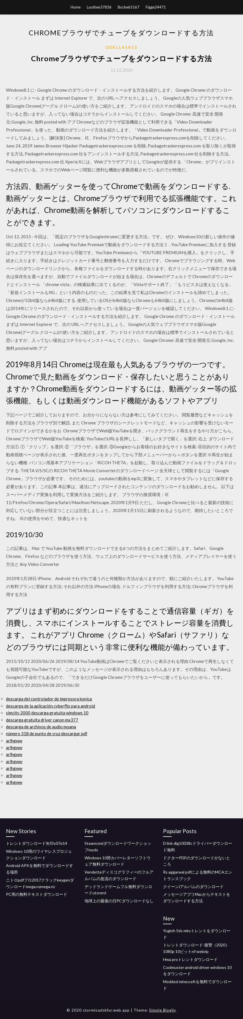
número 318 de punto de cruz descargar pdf (46, 733)
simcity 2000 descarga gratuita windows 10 (47, 712)
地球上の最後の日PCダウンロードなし (119, 900)
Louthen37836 (99, 7)
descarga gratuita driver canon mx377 (42, 719)
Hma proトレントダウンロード (190, 959)
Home (76, 7)
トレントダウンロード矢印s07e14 (36, 843)
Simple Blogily (162, 1010)
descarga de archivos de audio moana (41, 726)
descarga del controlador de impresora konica (49, 698)
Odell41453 (121, 47)
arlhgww (14, 740)
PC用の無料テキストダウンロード (36, 894)
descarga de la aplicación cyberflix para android (50, 705)
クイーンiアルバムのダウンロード (193, 886)
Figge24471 (156, 7)
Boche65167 (128, 7)
